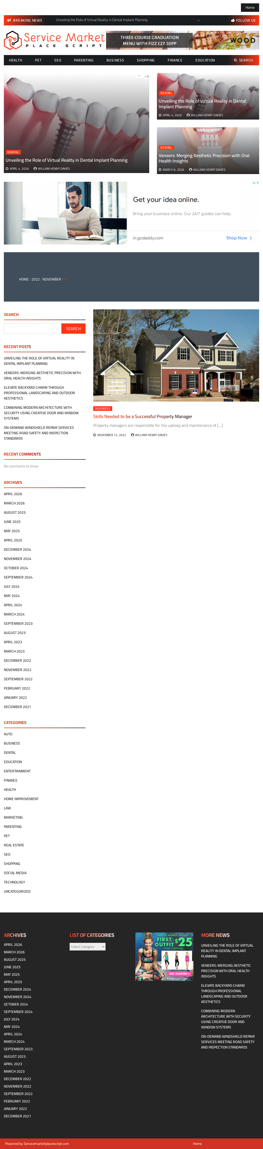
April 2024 (13, 605)
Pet (38, 60)
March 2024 (14, 614)
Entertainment (17, 771)
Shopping (146, 60)
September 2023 (18, 623)
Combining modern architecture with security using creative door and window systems (41, 413)
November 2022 (17, 669)
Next (146, 75)
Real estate (14, 845)
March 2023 (14, 651)
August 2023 (15, 632)
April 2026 (13, 494)
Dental (166, 93)
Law (7, 808)
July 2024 (12, 586)
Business (115, 60)
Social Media (15, 873)
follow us (246, 20)
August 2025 (15, 512)
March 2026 (14, 503)
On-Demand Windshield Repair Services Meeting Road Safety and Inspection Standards (39, 433)
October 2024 (16, 568)
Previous (198, 20)
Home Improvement (21, 798)
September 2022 (18, 679)
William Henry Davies (207, 115)
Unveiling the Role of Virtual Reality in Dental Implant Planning (202, 104)
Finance (175, 60)
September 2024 (18, 577)
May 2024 (12, 595)
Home (250, 7)
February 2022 (17, 688)
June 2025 (12, 521)
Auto (8, 734)
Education (205, 60)
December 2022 (17, 660)
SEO (57, 60)
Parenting (83, 60)
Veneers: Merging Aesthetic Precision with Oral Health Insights (204, 158)
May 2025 (12, 531)
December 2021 (17, 706)
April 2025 (13, 540)
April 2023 (13, 642)
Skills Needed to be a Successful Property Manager (142, 416)
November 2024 (17, 558)
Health (15, 60)
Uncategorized (17, 891)
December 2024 (17, 549)
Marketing (13, 817)
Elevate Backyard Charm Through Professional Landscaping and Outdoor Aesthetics (39, 393)
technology (14, 882)
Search (243, 60)
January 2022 (15, 697)
